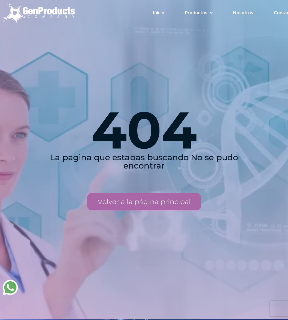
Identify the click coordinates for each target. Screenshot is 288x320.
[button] (144, 201)
